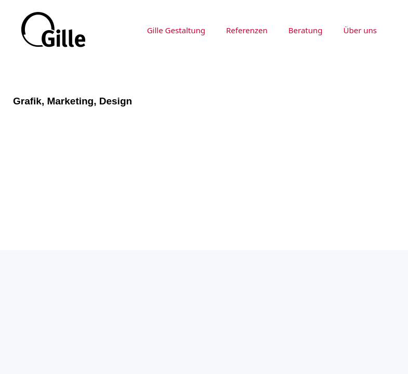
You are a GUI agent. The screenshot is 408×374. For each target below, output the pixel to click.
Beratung (305, 30)
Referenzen (247, 30)
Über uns (360, 30)
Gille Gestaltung (176, 30)
